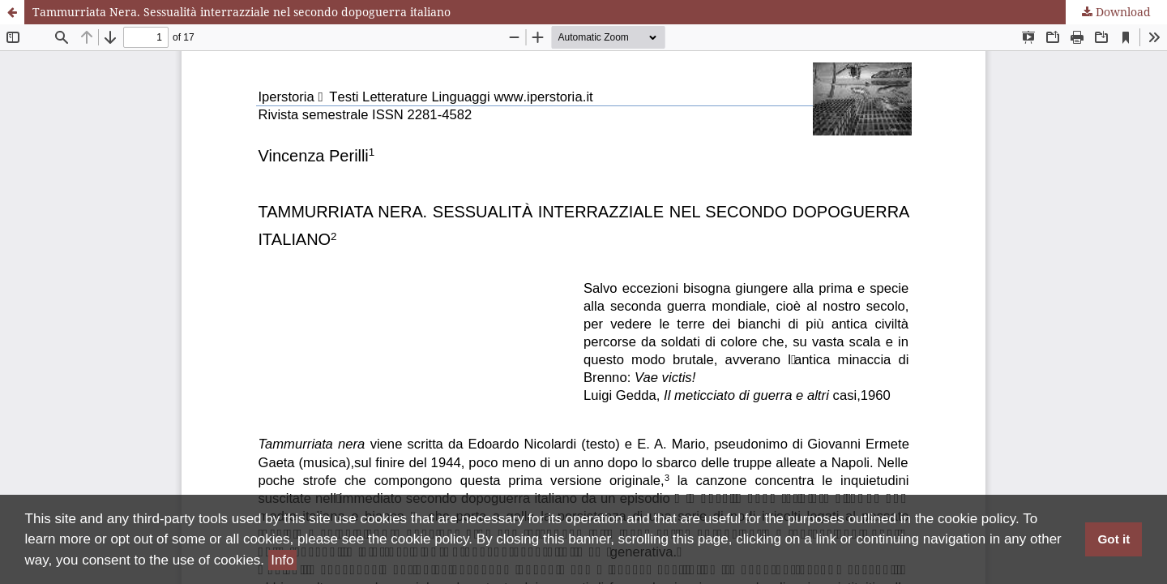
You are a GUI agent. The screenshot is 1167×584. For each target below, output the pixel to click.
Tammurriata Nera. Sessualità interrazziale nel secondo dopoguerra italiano (241, 11)
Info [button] (282, 560)
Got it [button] (1113, 539)
